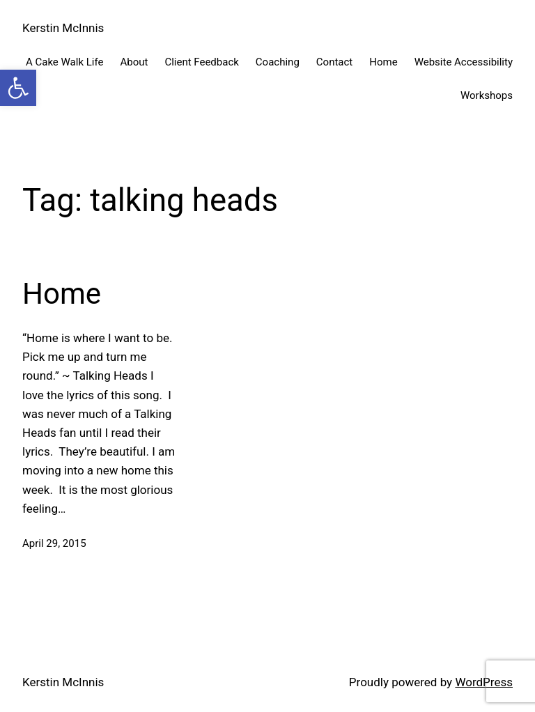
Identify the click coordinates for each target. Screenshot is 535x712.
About (134, 62)
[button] (18, 88)
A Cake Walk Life (64, 62)
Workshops (486, 95)
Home (383, 62)
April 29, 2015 (54, 543)
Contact (334, 62)
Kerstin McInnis (63, 28)
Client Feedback (201, 62)
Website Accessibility (463, 62)
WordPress (484, 682)
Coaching (278, 62)
